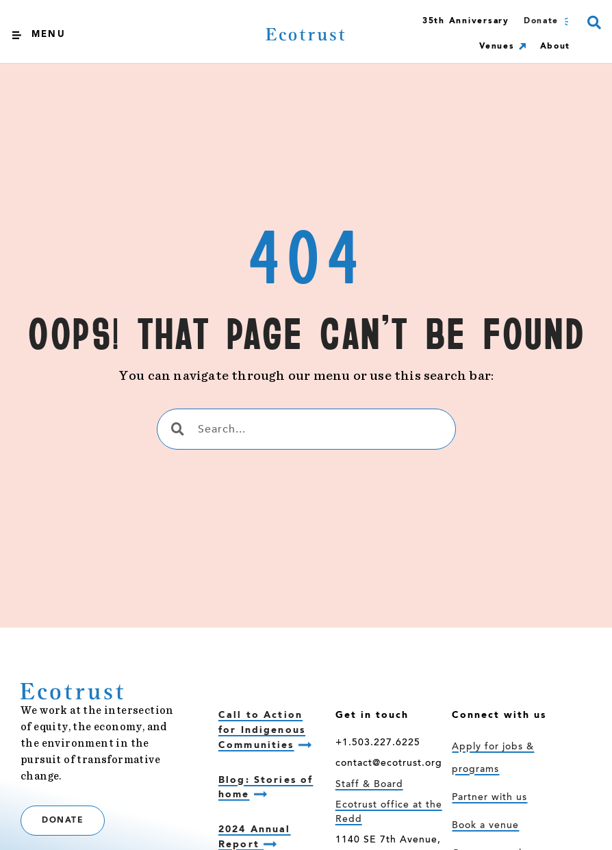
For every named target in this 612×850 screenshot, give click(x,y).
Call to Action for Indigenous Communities (261, 729)
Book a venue (485, 826)
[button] (594, 22)
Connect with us (499, 715)
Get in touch (372, 715)
